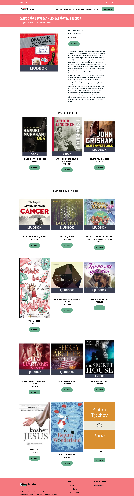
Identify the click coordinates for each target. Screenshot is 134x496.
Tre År (99, 452)
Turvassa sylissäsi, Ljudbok (99, 299)
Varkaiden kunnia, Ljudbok (67, 381)
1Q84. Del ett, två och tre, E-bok (34, 159)
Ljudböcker (80, 30)
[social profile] (26, 2)
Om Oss (89, 9)
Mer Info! (74, 43)
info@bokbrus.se (108, 2)
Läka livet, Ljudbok (67, 237)
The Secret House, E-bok (99, 381)
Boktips (59, 9)
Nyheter (97, 9)
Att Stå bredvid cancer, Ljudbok (34, 237)
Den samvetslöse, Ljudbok (99, 159)
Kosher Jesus (34, 450)
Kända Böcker (78, 9)
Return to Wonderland (67, 455)
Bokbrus (67, 9)
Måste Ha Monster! (34, 321)
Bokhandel (108, 9)
